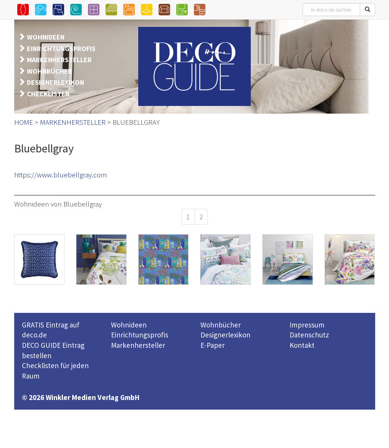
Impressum (307, 324)
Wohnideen (129, 324)
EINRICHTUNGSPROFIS (61, 48)
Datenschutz (309, 334)
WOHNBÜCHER (49, 71)
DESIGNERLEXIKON (55, 82)
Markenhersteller (138, 345)
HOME (23, 122)
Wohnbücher (220, 324)
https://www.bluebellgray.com (60, 174)
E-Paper (212, 345)
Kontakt (302, 345)
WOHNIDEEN (46, 37)
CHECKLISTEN (48, 93)
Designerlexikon (225, 334)
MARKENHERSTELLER (59, 59)
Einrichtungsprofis (139, 334)
